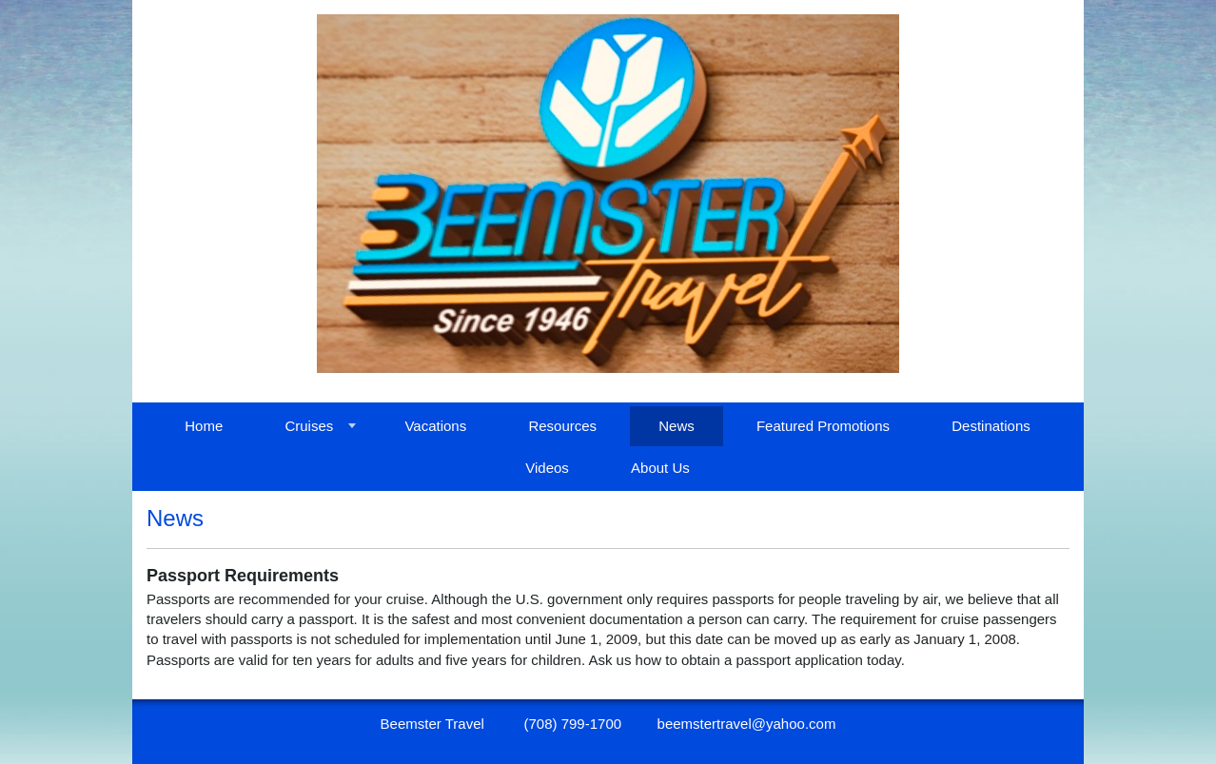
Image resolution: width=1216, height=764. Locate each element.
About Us (660, 468)
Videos (547, 468)
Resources (562, 426)
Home (204, 426)
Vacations (435, 426)
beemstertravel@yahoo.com (746, 723)
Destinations (990, 426)
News (676, 426)
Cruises (308, 426)
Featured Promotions (823, 426)
